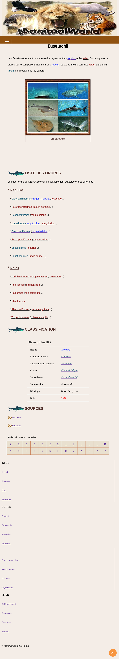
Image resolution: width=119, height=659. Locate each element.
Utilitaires (6, 578)
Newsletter (6, 534)
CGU (4, 490)
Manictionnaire (8, 569)
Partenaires (7, 613)
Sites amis (6, 622)
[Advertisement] (58, 156)
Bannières (6, 499)
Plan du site (7, 525)
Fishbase (16, 425)
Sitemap (5, 631)
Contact (5, 516)
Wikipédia (16, 417)
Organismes (7, 587)
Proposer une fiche (10, 560)
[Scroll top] (113, 653)
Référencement (9, 604)
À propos (6, 481)
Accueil (5, 472)
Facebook (6, 543)
